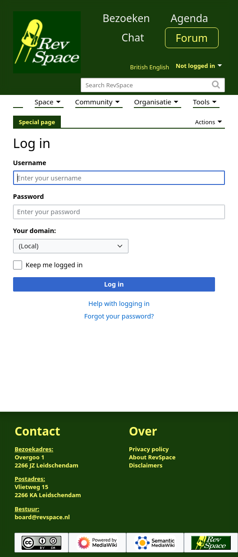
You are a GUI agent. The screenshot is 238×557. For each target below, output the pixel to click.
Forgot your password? (119, 316)
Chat (132, 37)
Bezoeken (126, 18)
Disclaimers (146, 465)
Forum (192, 38)
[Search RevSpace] (153, 85)
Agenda (189, 18)
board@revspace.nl (42, 517)
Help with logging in (119, 303)
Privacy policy (149, 449)
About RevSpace (152, 457)
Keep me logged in (54, 265)
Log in (114, 284)
